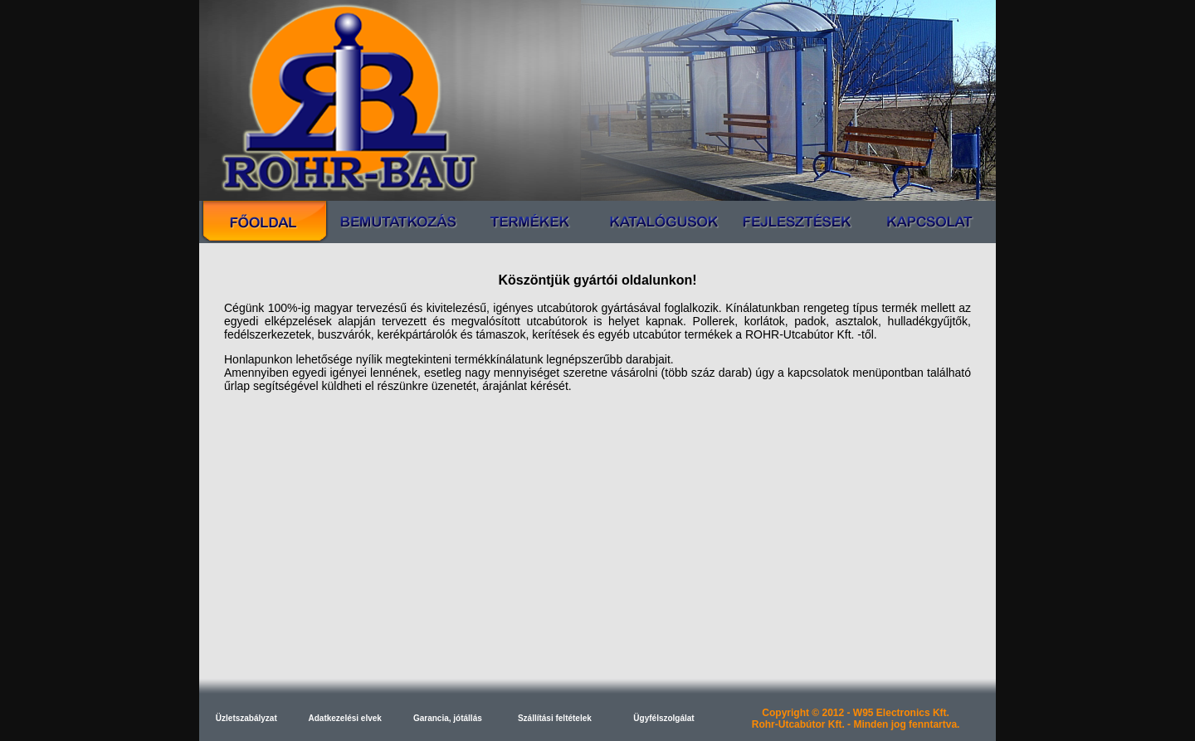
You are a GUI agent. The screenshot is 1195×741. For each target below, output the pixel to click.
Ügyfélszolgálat (663, 718)
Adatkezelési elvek (345, 718)
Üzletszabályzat (246, 718)
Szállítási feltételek (555, 718)
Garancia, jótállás (447, 718)
